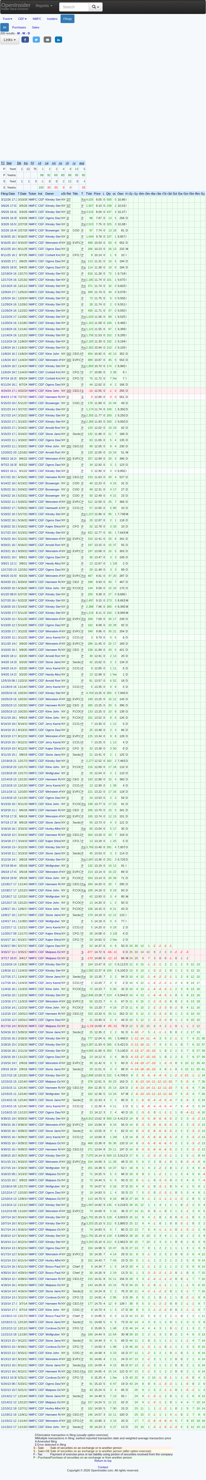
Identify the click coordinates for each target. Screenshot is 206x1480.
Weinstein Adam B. (58, 242)
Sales (35, 27)
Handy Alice (53, 563)
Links (10, 40)
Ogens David (54, 218)
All (4, 27)
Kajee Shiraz (54, 526)
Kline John (52, 353)
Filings (67, 18)
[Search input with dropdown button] (74, 7)
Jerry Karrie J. (55, 637)
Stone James (54, 433)
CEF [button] (22, 18)
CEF (41, 199)
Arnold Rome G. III (58, 427)
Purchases (19, 27)
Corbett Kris (53, 255)
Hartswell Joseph (57, 508)
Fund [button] (7, 18)
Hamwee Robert (56, 396)
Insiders (52, 18)
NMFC (37, 18)
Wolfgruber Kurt (56, 773)
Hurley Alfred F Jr (57, 828)
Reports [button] (44, 5)
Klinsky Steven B (57, 199)
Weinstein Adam (56, 458)
